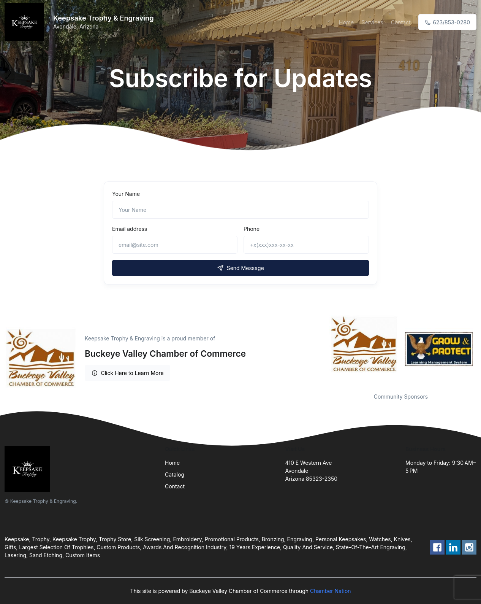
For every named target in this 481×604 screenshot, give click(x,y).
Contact (401, 22)
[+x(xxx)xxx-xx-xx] (306, 245)
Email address (129, 229)
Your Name (126, 194)
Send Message (240, 268)
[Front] (26, 22)
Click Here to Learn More (127, 373)
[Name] (240, 210)
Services (372, 22)
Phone (251, 229)
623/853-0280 (447, 22)
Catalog (174, 474)
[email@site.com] (174, 245)
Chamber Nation (330, 591)
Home (346, 22)
